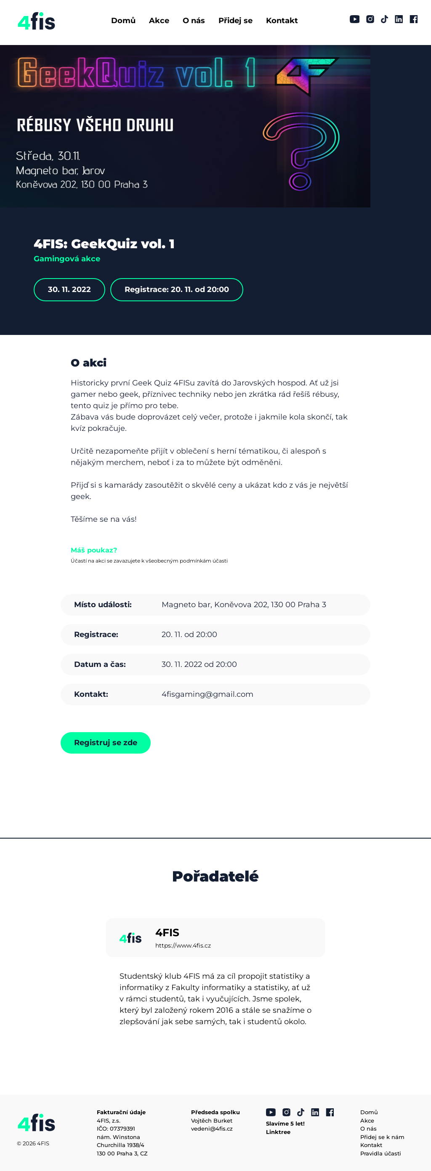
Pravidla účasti (380, 1153)
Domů (123, 20)
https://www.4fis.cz (183, 945)
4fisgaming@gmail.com (207, 694)
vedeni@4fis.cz (212, 1128)
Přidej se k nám (382, 1137)
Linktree (278, 1132)
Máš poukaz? (94, 550)
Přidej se (235, 20)
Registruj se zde (105, 742)
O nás (194, 20)
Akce (159, 20)
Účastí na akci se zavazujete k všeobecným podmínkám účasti (149, 561)
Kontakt (282, 20)
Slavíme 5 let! (285, 1123)
